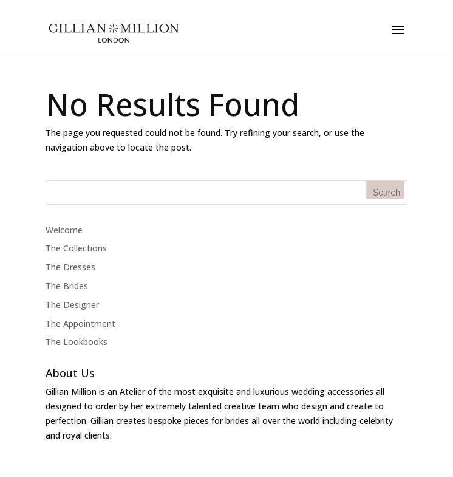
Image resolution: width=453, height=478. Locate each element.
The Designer (72, 304)
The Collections (76, 248)
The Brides (67, 286)
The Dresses (70, 267)
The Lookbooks (76, 341)
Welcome (64, 230)
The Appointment (80, 323)
